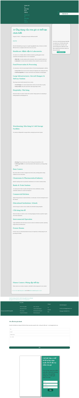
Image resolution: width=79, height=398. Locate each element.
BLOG (25, 20)
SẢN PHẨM (26, 18)
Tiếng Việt (58, 13)
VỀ (24, 16)
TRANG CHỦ (26, 5)
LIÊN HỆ (25, 12)
